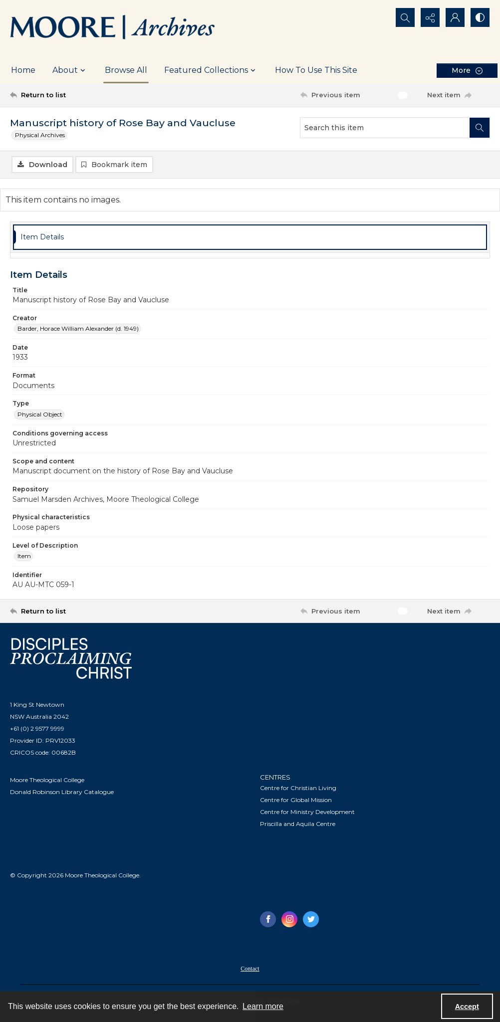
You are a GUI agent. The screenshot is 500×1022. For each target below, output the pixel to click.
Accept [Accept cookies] (467, 1007)
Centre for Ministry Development (307, 812)
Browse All (126, 70)
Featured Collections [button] (211, 70)
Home (23, 70)
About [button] (70, 70)
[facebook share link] (268, 919)
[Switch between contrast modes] (480, 17)
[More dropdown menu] (467, 70)
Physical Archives (40, 135)
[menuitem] (250, 968)
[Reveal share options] (430, 17)
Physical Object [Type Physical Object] (39, 414)
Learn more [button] (263, 1006)
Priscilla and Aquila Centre (297, 823)
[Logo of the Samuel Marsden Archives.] (113, 28)
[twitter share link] (311, 919)
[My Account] (455, 17)
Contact (250, 968)
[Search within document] (480, 128)
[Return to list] (75, 95)
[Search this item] (385, 128)
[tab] (250, 237)
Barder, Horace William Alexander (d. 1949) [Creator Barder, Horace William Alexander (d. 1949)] (78, 328)
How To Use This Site (316, 70)
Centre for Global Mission (296, 800)
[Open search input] (405, 17)
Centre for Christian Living (298, 788)
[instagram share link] (289, 919)
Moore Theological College (47, 780)
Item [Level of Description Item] (24, 556)
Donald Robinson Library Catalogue (62, 792)
